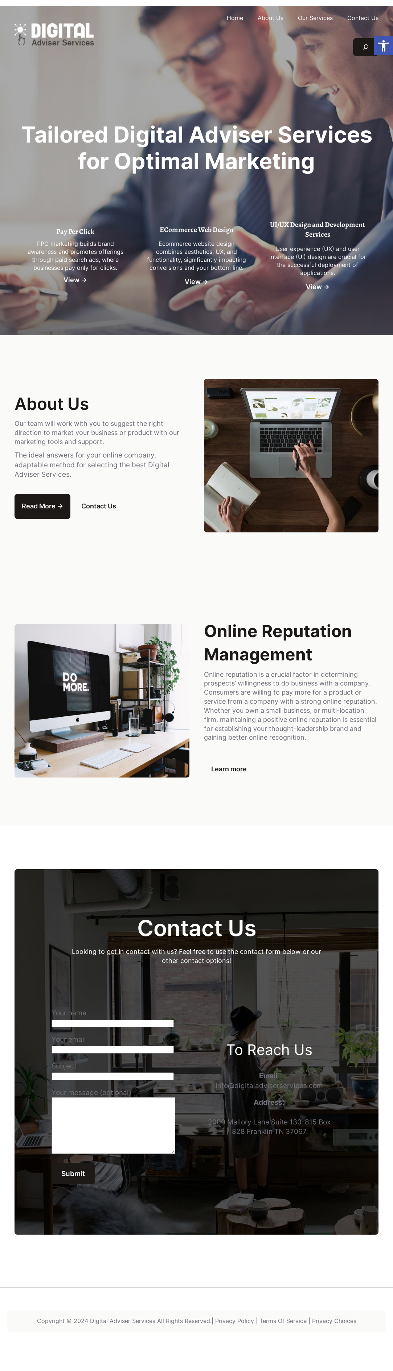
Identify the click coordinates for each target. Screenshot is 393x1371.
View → (75, 280)
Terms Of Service (283, 1331)
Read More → (42, 506)
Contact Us (98, 506)
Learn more (229, 769)
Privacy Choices (334, 1331)
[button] (383, 45)
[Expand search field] (365, 47)
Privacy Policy (234, 1331)
